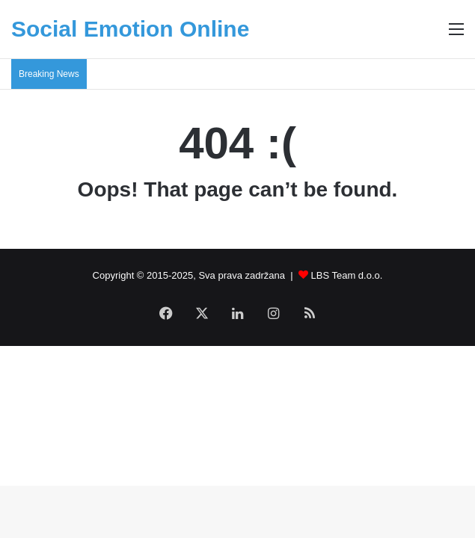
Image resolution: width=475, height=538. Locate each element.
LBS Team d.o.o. (347, 275)
